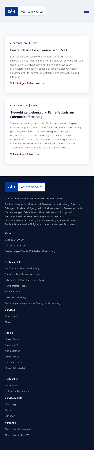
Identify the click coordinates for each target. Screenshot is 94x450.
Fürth (8, 410)
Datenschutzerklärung (17, 391)
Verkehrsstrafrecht (16, 285)
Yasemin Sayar (13, 362)
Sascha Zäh (12, 345)
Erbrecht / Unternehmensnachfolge (25, 280)
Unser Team (12, 339)
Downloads (11, 316)
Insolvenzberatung (15, 297)
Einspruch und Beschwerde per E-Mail (38, 50)
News (34, 43)
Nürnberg (10, 404)
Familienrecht (13, 291)
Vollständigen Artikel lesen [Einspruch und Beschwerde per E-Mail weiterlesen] (25, 83)
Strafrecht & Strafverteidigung (22, 268)
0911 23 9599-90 (14, 239)
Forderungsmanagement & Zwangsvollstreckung (32, 303)
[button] (86, 11)
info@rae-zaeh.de (15, 245)
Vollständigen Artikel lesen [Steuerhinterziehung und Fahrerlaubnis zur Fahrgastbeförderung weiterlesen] (25, 154)
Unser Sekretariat (15, 368)
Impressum (11, 385)
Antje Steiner (12, 350)
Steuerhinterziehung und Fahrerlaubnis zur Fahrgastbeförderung (42, 115)
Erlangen (10, 415)
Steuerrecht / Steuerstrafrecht (22, 274)
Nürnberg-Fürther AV (17, 435)
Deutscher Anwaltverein (18, 429)
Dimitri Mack (12, 356)
